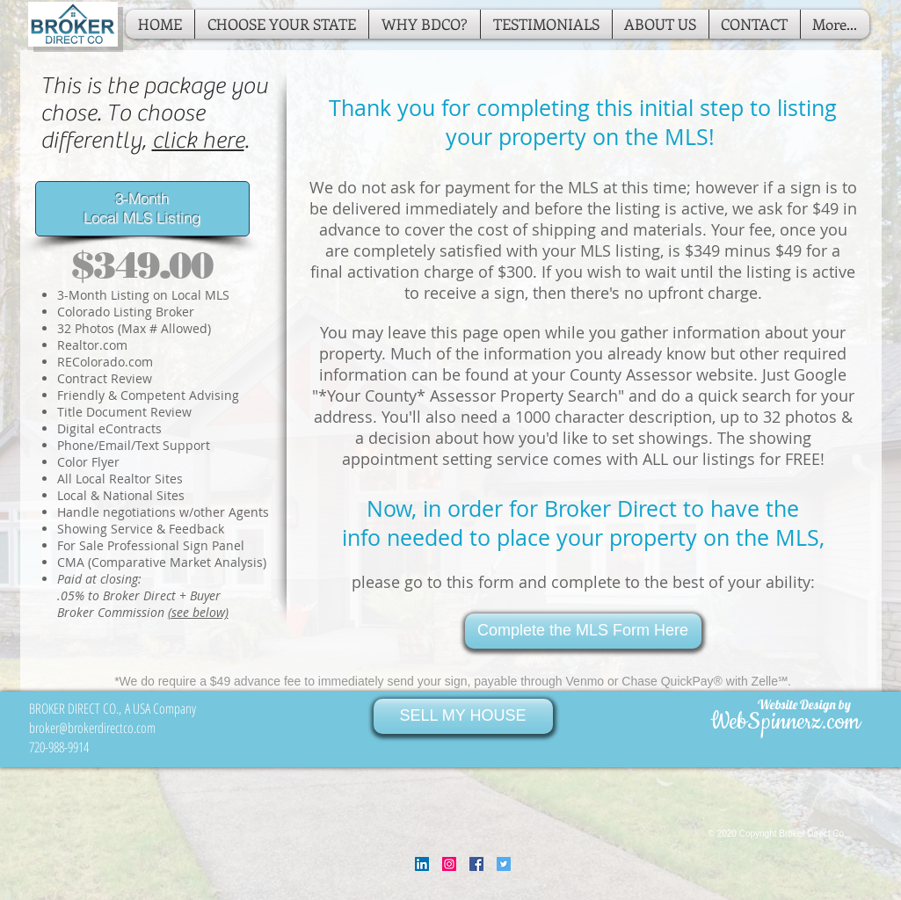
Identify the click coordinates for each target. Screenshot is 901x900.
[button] (281, 24)
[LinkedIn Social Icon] (422, 864)
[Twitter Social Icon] (504, 864)
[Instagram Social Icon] (449, 864)
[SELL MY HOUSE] (463, 716)
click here (198, 140)
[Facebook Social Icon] (476, 864)
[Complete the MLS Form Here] (583, 631)
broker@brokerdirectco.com (92, 727)
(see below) (198, 612)
